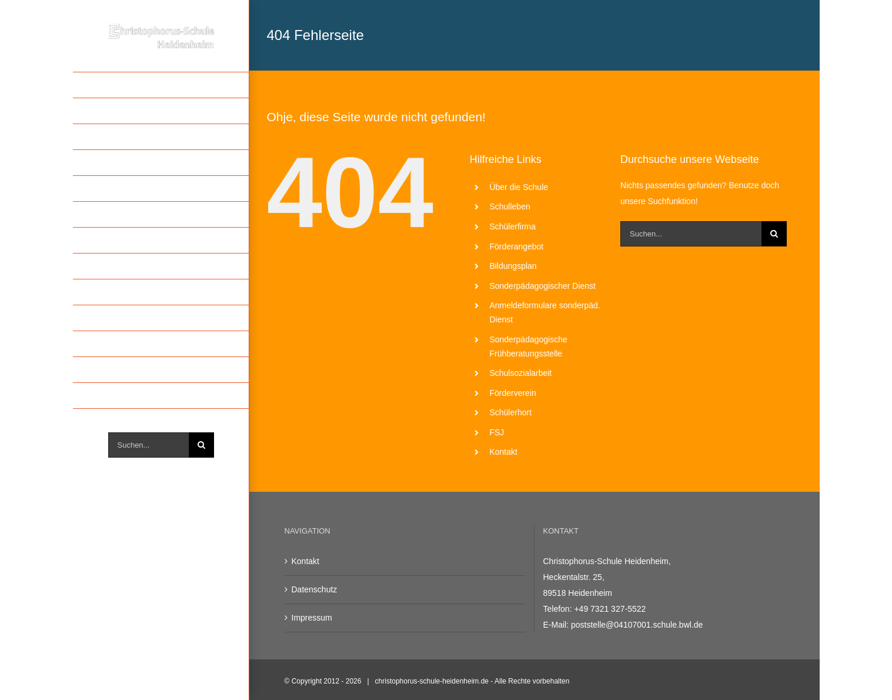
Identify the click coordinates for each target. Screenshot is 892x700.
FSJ (496, 432)
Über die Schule (518, 187)
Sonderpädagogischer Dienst (542, 286)
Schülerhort (510, 412)
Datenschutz (315, 589)
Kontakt (503, 451)
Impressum (312, 617)
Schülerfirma (512, 226)
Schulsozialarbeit (520, 373)
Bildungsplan (512, 266)
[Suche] (201, 445)
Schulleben (509, 206)
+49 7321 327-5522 (610, 609)
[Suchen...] (148, 445)
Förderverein (512, 393)
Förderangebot (516, 246)
